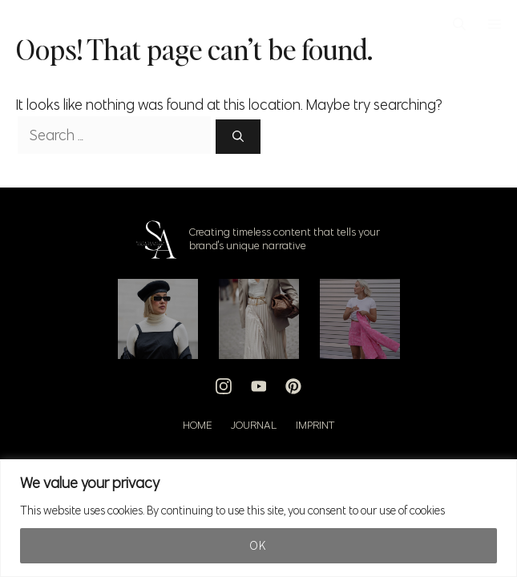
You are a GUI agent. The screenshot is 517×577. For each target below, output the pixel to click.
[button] (459, 24)
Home (197, 425)
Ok (258, 546)
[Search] (238, 136)
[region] (258, 518)
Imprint (315, 425)
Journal (254, 425)
